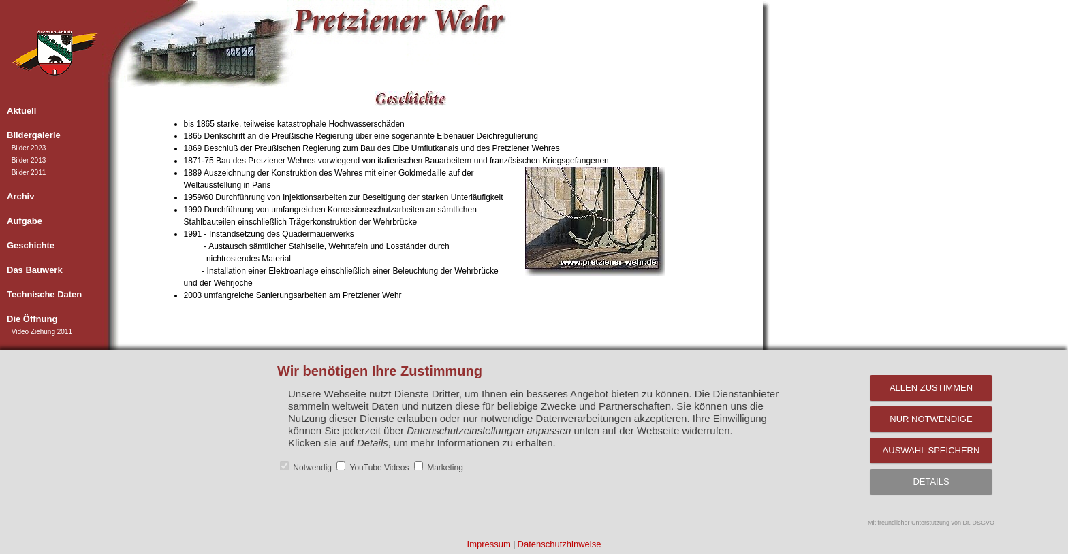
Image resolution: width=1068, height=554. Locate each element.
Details (931, 481)
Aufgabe (24, 221)
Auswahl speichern (931, 450)
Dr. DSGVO (979, 522)
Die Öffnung (32, 319)
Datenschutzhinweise (559, 544)
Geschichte (30, 245)
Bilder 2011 (29, 172)
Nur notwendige (931, 419)
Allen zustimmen (931, 387)
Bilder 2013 (29, 160)
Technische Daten (44, 294)
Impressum (489, 544)
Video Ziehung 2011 (42, 332)
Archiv (20, 196)
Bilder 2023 (29, 148)
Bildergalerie (34, 135)
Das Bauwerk (35, 270)
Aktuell (21, 110)
